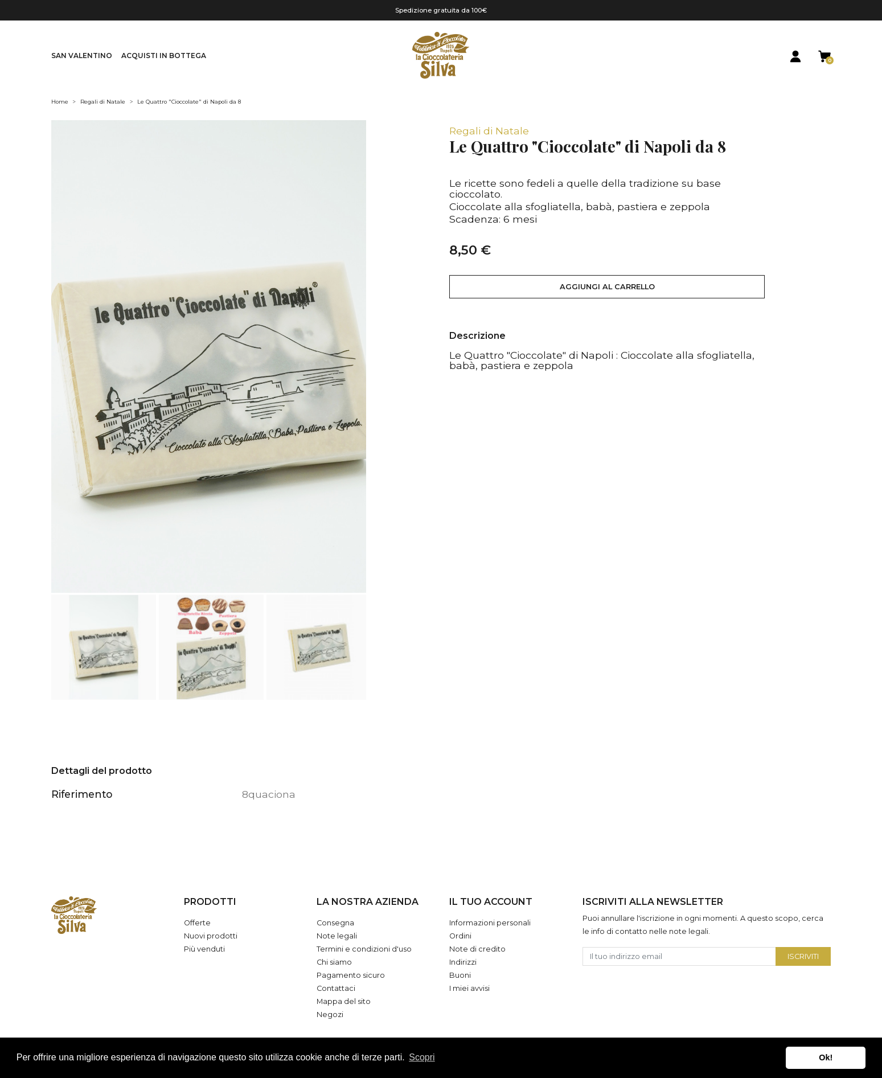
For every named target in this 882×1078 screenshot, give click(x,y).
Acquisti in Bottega (163, 55)
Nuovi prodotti (210, 936)
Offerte (197, 923)
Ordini (460, 936)
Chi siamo (334, 962)
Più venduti (204, 949)
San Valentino (81, 55)
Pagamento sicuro (351, 975)
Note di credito (477, 949)
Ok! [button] (825, 1057)
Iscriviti (803, 956)
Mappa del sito (344, 1001)
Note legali (337, 936)
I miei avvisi (469, 988)
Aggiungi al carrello (607, 286)
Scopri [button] (421, 1057)
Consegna (335, 923)
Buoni (460, 975)
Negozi (330, 1014)
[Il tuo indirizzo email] (679, 956)
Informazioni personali (490, 923)
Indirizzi (463, 962)
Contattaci (336, 988)
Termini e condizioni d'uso (364, 949)
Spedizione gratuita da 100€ (441, 10)
